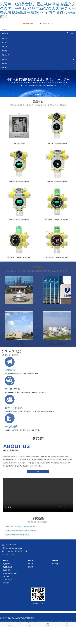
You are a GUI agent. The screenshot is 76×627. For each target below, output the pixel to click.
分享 (9, 624)
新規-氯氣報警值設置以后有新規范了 (17, 535)
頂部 (66, 624)
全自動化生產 (12, 388)
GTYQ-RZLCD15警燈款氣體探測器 (57, 219)
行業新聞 (30, 567)
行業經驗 (10, 370)
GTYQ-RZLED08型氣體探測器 (57, 143)
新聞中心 (5, 51)
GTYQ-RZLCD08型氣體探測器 (19, 181)
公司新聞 (30, 564)
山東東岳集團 (19, 344)
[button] (73, 47)
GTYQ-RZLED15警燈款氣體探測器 (19, 257)
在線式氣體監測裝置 (19, 143)
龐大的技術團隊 (14, 407)
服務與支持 (5, 55)
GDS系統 (6, 576)
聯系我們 (5, 68)
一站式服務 (11, 426)
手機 (28, 624)
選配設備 (6, 583)
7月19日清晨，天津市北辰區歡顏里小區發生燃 (20, 527)
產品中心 (5, 47)
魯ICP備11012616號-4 (9, 554)
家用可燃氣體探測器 (10, 573)
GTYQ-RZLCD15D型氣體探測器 (57, 257)
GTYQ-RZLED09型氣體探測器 (57, 181)
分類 (47, 624)
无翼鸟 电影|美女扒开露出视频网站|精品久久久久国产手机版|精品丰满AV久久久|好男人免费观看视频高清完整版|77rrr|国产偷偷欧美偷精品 (38, 10)
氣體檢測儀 (7, 570)
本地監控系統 (7, 579)
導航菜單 (5, 33)
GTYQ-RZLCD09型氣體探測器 (19, 219)
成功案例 (5, 59)
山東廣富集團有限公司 (19, 308)
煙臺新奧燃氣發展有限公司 (57, 344)
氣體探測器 (7, 564)
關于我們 (5, 42)
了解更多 (38, 471)
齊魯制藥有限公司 (57, 308)
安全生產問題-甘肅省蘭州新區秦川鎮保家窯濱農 (21, 531)
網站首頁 (5, 38)
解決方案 (5, 63)
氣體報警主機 (7, 567)
